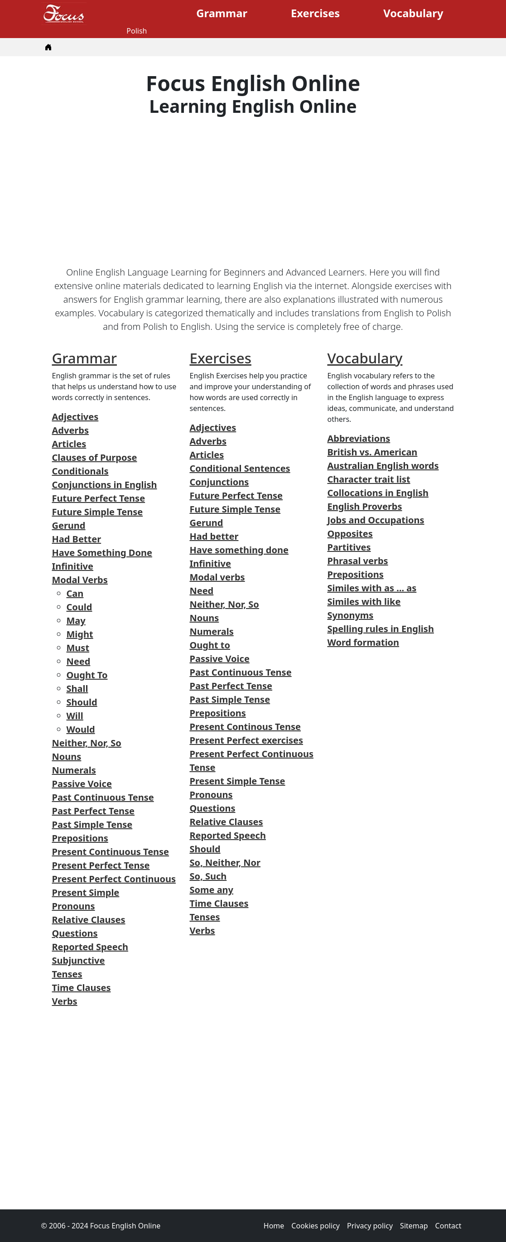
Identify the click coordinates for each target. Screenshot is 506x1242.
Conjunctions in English (104, 484)
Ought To (87, 675)
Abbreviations (358, 438)
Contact (448, 1226)
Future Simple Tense (97, 512)
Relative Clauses (88, 919)
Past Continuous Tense (103, 797)
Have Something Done (102, 552)
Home (274, 1226)
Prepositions (80, 838)
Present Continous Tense (245, 726)
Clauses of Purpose (94, 457)
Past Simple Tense (92, 824)
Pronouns (73, 906)
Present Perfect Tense (101, 865)
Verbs (64, 1001)
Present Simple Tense (237, 781)
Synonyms (350, 615)
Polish (136, 31)
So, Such (207, 876)
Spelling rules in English (380, 629)
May (76, 620)
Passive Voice (82, 784)
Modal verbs (217, 577)
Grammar (221, 13)
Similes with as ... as (371, 588)
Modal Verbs (80, 580)
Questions (75, 933)
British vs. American (372, 452)
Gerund (69, 525)
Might (80, 634)
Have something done (238, 550)
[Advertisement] (253, 191)
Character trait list (368, 479)
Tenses (67, 974)
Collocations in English (377, 493)
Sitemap (414, 1226)
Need (79, 661)
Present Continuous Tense (110, 852)
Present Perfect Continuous (114, 879)
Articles (69, 444)
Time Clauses (81, 987)
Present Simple (86, 892)
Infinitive (72, 566)
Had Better (76, 539)
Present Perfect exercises (246, 740)
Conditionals (80, 471)
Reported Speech (90, 947)
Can (75, 593)
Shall (77, 688)
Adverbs (70, 430)
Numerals (74, 770)
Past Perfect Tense (93, 811)
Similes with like (363, 601)
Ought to (209, 645)
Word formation (363, 642)
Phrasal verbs (357, 561)
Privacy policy (370, 1226)
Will (75, 716)
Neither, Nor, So (86, 743)
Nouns (67, 756)
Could (79, 607)
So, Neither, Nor (224, 862)
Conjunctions (219, 482)
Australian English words (383, 465)
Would (81, 729)
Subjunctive (78, 960)
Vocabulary (413, 13)
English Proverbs (364, 506)
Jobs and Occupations (375, 520)
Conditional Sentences (239, 468)
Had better (213, 536)
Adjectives (75, 417)
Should (82, 702)
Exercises (315, 13)
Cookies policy (315, 1226)
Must (78, 648)
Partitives (349, 547)
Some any (211, 890)
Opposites (349, 533)
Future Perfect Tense (98, 498)
